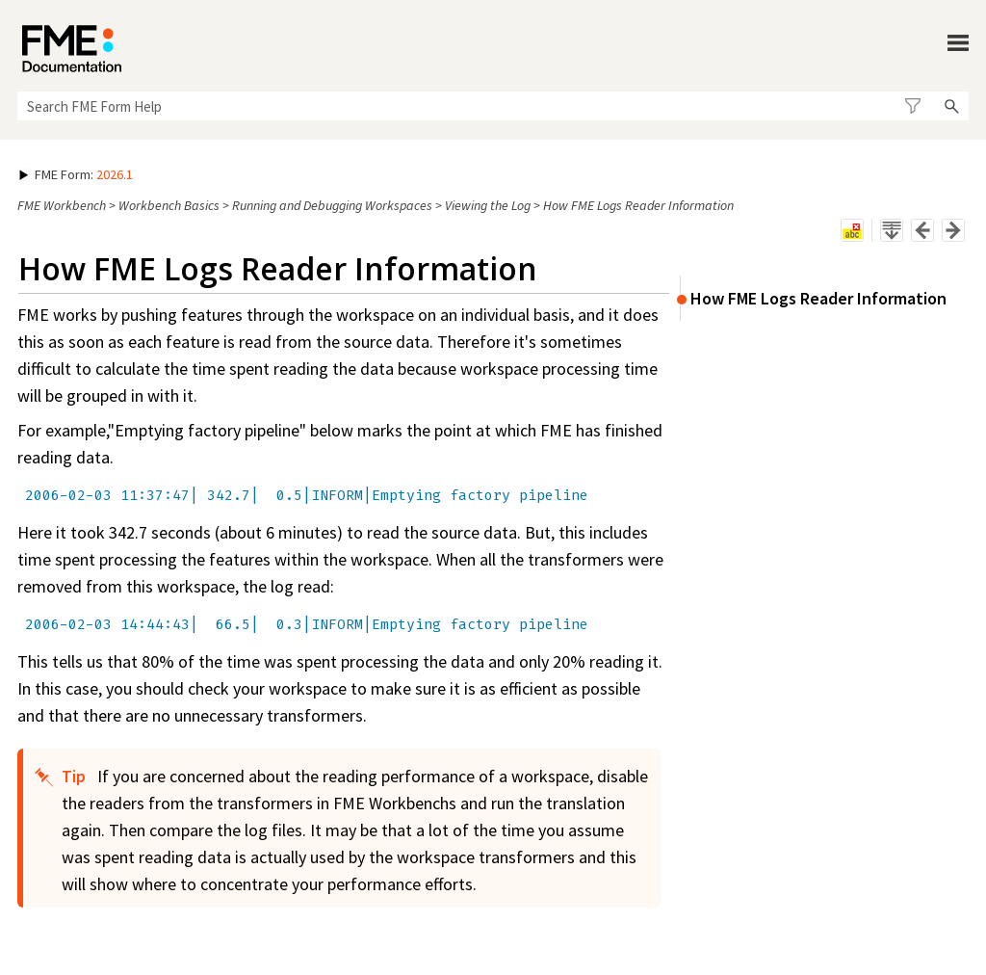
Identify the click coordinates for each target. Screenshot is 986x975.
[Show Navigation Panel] (958, 43)
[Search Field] (493, 106)
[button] (912, 106)
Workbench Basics (169, 205)
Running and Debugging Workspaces (332, 205)
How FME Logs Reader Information (818, 298)
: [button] (76, 174)
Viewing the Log (488, 205)
